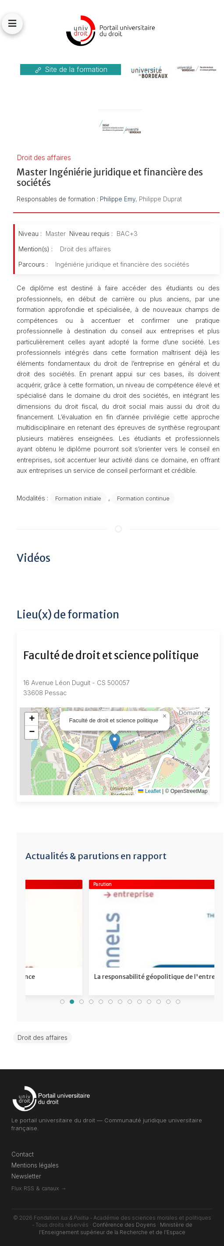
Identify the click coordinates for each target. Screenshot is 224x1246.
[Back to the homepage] (112, 30)
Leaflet (149, 791)
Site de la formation (70, 70)
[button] (12, 23)
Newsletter (26, 1176)
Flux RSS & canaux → (38, 1188)
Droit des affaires (43, 1037)
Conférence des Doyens (124, 1224)
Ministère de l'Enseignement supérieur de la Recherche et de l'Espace (115, 1228)
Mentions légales (35, 1165)
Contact (22, 1154)
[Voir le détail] (116, 937)
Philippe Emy (117, 199)
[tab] (62, 1002)
